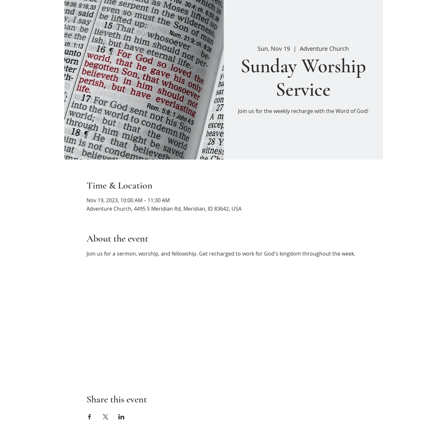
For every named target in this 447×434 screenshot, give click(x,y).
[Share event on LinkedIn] (121, 416)
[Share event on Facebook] (89, 416)
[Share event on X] (105, 416)
